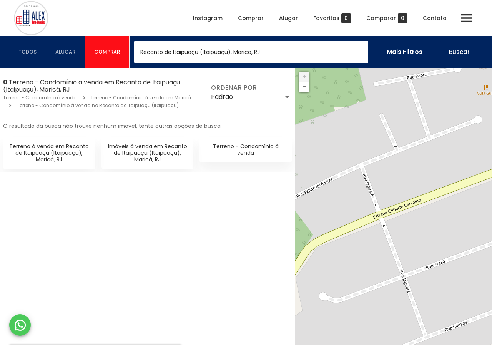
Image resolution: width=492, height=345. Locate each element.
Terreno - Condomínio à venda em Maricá (141, 97)
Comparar (386, 18)
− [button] (304, 87)
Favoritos (332, 18)
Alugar (288, 18)
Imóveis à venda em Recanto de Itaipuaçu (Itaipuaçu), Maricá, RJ (147, 152)
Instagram (208, 18)
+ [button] (304, 76)
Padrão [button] (222, 96)
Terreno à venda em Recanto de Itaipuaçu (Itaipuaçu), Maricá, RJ (49, 152)
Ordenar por (234, 88)
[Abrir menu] (466, 18)
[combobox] (251, 52)
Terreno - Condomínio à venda (40, 97)
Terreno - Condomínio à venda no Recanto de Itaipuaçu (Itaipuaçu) (98, 105)
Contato (435, 18)
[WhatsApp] (20, 325)
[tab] (27, 52)
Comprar (251, 18)
